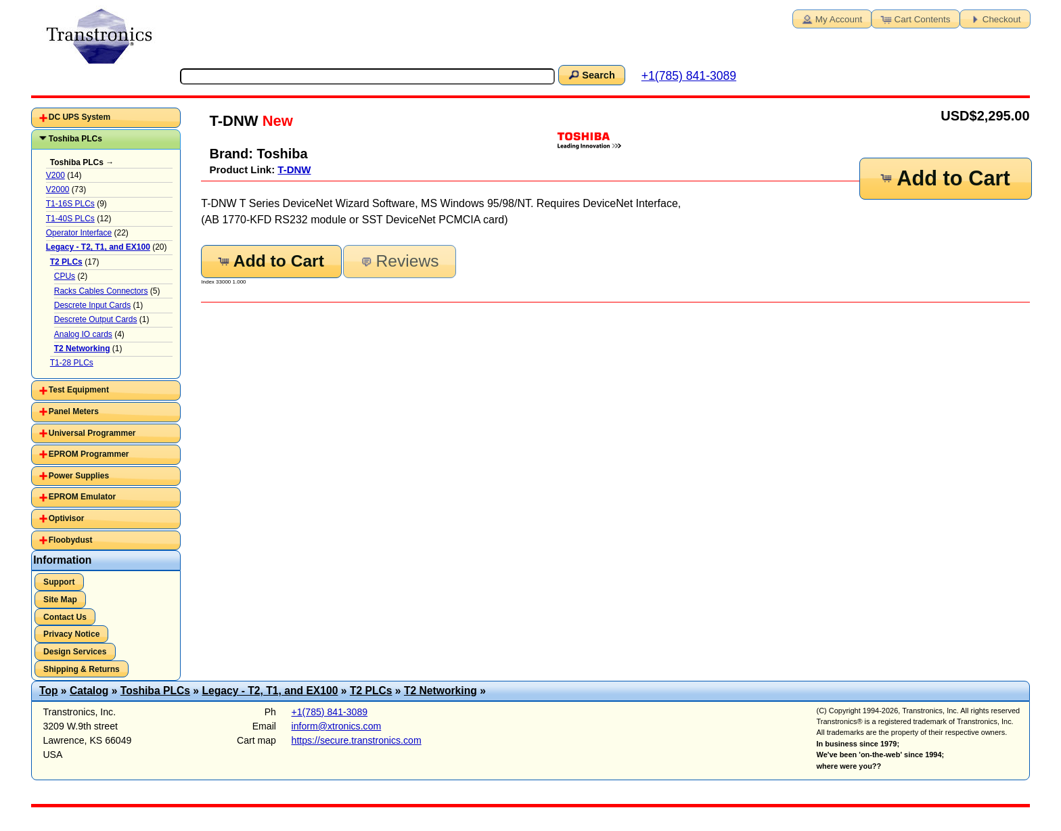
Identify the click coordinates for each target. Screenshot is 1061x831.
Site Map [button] (60, 599)
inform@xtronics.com (337, 726)
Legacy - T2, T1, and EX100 (270, 690)
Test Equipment (79, 390)
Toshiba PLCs (75, 138)
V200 (55, 175)
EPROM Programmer (89, 454)
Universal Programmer (92, 433)
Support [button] (58, 582)
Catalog (89, 690)
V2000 (58, 189)
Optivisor (67, 518)
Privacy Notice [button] (71, 634)
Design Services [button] (74, 651)
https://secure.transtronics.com (357, 740)
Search (590, 74)
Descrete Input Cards (92, 305)
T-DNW (294, 169)
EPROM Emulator (82, 496)
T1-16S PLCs (70, 203)
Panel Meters (74, 411)
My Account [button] (831, 18)
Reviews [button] (398, 261)
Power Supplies (79, 475)
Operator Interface (79, 233)
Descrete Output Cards (95, 319)
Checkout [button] (994, 18)
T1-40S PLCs (70, 218)
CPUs (64, 276)
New (275, 120)
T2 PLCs (371, 690)
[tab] (106, 118)
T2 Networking (440, 690)
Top (48, 690)
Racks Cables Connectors (101, 291)
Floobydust (71, 540)
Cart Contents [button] (915, 18)
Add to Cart (944, 178)
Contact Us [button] (65, 617)
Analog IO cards (83, 334)
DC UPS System (79, 117)
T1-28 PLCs (71, 362)
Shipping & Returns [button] (81, 669)
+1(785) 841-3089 (688, 76)
